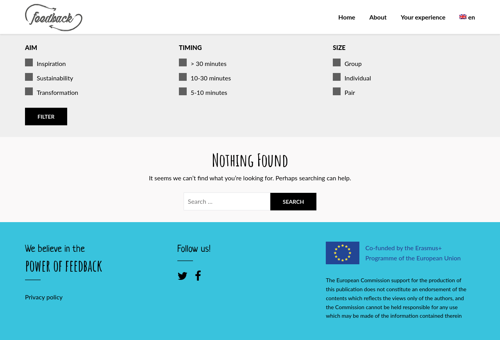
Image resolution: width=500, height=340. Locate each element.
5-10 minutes (203, 92)
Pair (344, 92)
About (377, 17)
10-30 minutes (205, 78)
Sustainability (49, 78)
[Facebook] (198, 275)
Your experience (423, 17)
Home (346, 17)
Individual (352, 78)
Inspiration (45, 64)
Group (347, 64)
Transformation (51, 92)
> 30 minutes (203, 64)
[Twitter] (182, 275)
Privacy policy (43, 297)
